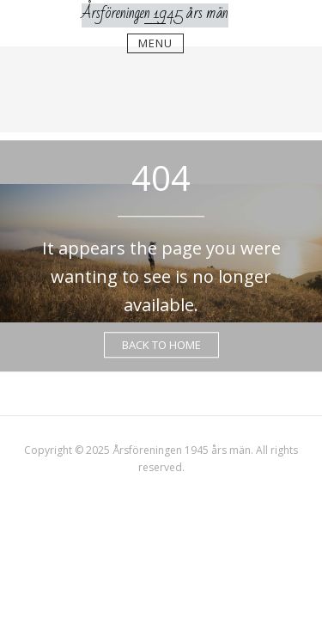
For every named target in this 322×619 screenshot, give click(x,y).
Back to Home (161, 344)
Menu (155, 43)
